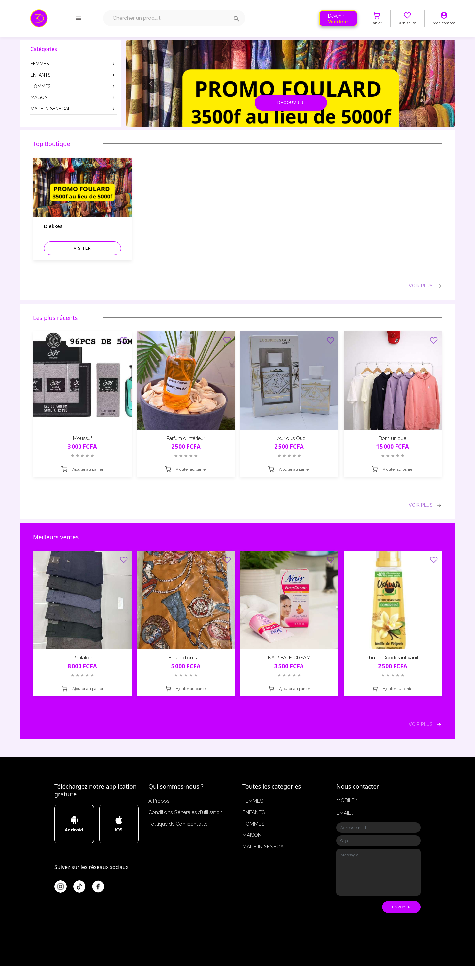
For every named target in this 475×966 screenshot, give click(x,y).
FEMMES (73, 64)
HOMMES (73, 86)
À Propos (158, 801)
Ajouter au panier (82, 469)
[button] (151, 83)
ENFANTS (73, 75)
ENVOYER (401, 907)
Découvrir (290, 102)
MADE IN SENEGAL (73, 109)
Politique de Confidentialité (177, 824)
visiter (82, 248)
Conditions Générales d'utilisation (185, 812)
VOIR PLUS (425, 286)
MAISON (73, 97)
